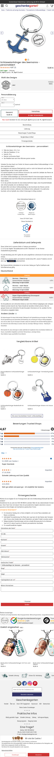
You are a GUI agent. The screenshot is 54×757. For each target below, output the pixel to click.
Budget (3, 574)
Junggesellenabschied (47, 615)
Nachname (4, 539)
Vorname (3, 545)
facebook (24, 683)
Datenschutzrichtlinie (7, 750)
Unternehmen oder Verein (8, 528)
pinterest (35, 683)
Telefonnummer (5, 557)
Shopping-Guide (32, 721)
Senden (27, 604)
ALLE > (21, 627)
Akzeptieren (38, 755)
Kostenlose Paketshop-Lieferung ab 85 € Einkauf (27, 2)
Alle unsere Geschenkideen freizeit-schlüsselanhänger (27, 416)
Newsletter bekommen (27, 694)
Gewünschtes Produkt (7, 562)
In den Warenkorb (35, 115)
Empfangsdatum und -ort (8, 580)
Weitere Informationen (7, 585)
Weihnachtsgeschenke (35, 615)
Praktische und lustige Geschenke (8, 615)
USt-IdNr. (3, 534)
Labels (31, 218)
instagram (29, 683)
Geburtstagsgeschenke (23, 615)
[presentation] (27, 596)
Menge (2, 568)
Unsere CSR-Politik (24, 218)
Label (13, 85)
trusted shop (19, 683)
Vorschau (36, 111)
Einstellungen (15, 755)
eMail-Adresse (5, 551)
